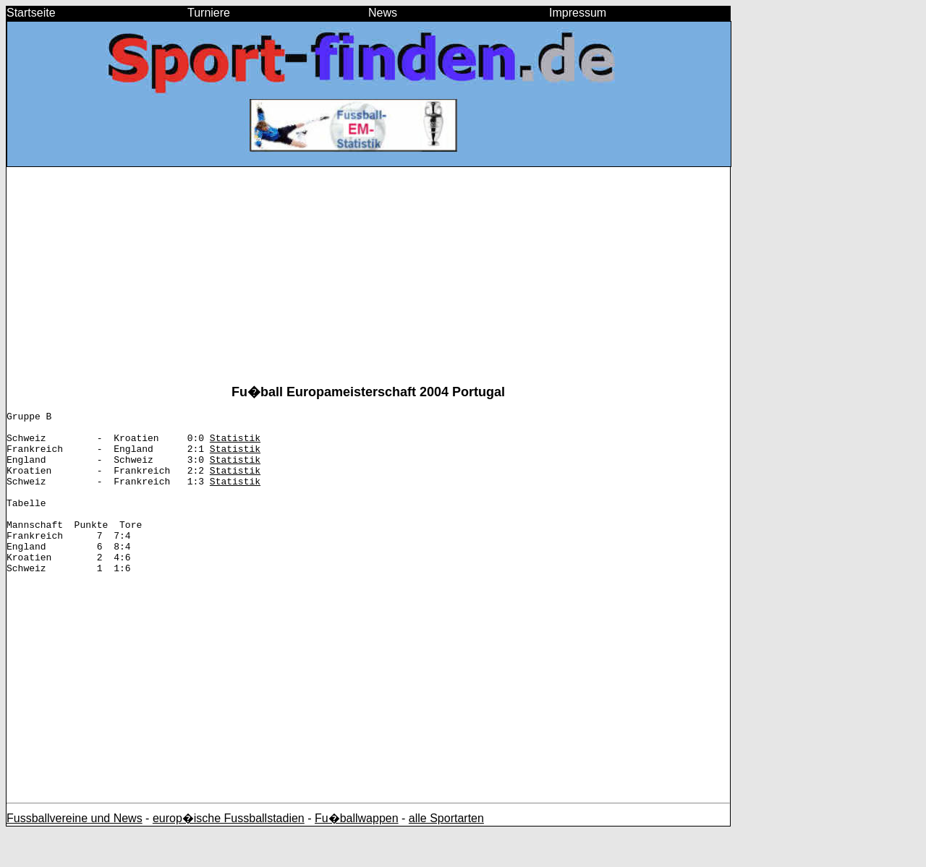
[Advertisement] (368, 281)
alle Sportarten (446, 853)
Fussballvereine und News (75, 853)
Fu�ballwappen (357, 853)
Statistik (235, 443)
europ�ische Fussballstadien (229, 853)
